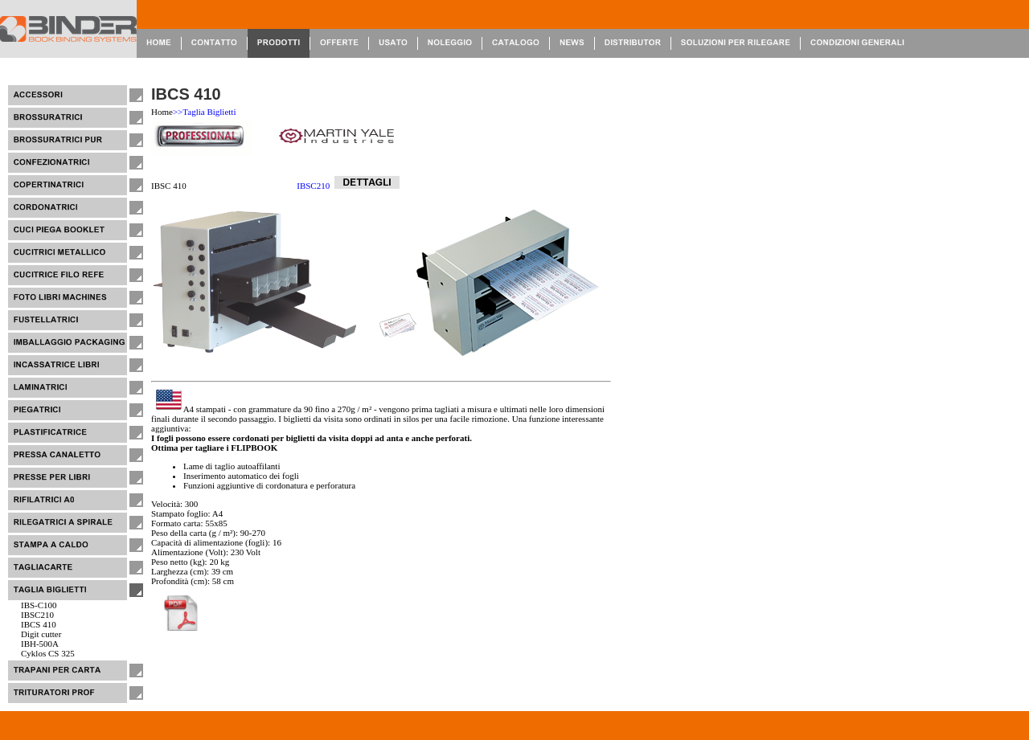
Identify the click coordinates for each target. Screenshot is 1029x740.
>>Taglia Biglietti (204, 112)
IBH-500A (40, 643)
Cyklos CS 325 (48, 653)
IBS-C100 (39, 605)
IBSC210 (37, 614)
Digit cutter (41, 634)
